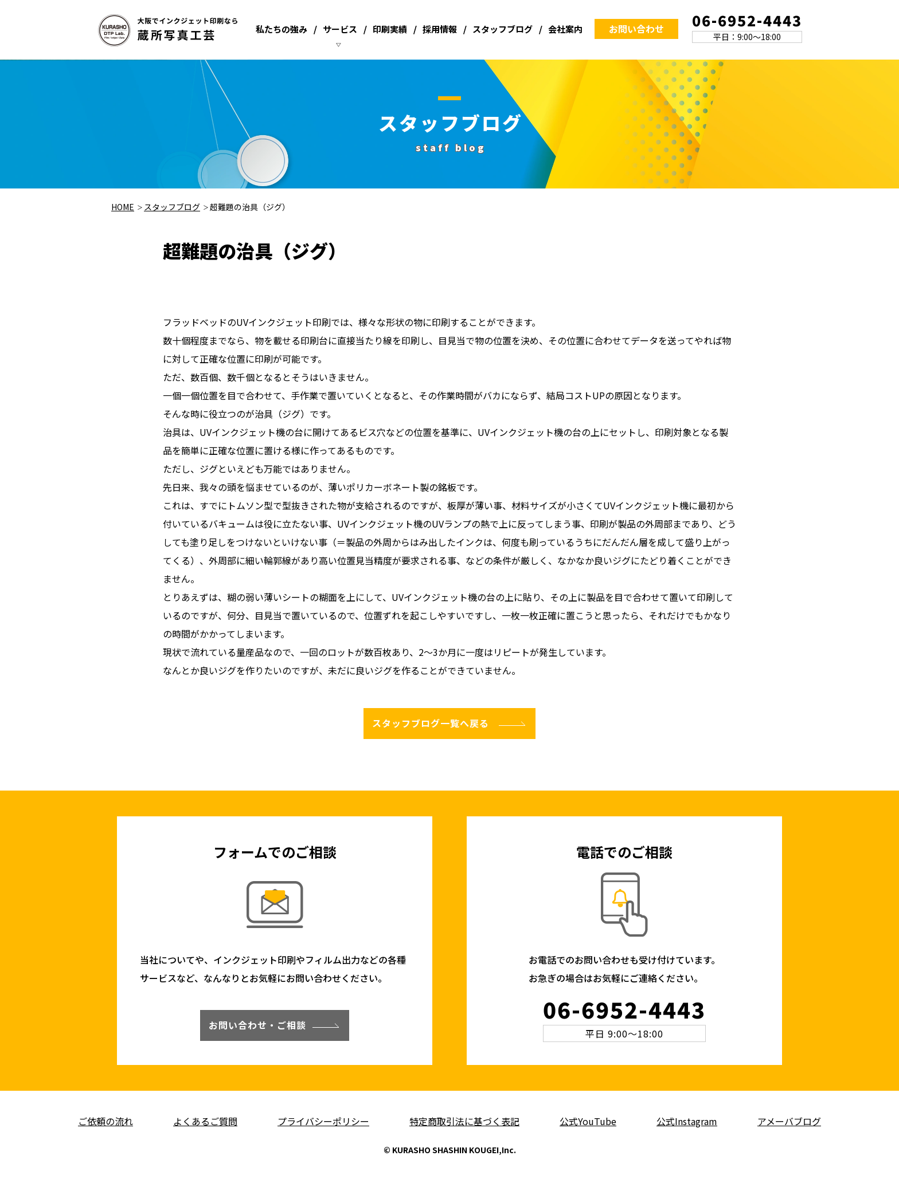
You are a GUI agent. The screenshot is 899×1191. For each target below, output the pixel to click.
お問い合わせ (636, 29)
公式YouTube (588, 1121)
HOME (122, 207)
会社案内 (565, 29)
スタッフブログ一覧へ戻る (430, 723)
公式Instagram (686, 1121)
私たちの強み (281, 29)
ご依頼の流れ (105, 1121)
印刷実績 (390, 29)
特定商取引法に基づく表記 (464, 1121)
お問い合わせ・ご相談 (257, 1025)
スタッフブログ (502, 29)
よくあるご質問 (205, 1121)
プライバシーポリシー (323, 1121)
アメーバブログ (789, 1121)
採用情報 (440, 29)
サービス (340, 29)
